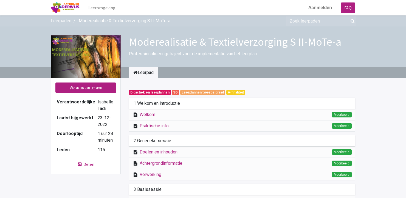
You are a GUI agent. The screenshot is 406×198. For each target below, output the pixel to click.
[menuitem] (102, 7)
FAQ (348, 7)
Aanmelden (320, 7)
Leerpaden (61, 20)
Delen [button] (86, 164)
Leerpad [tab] (144, 72)
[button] (85, 87)
